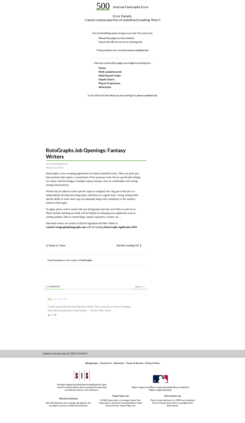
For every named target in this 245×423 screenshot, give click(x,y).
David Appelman (58, 163)
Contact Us (106, 363)
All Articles (105, 86)
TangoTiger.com (120, 395)
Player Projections (109, 83)
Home (102, 67)
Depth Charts (107, 79)
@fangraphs (91, 363)
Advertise (119, 363)
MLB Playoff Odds (110, 75)
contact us (141, 50)
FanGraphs (86, 260)
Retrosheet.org (172, 395)
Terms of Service (134, 363)
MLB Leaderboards (110, 71)
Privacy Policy (152, 363)
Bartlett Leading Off (128, 245)
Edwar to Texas (57, 245)
